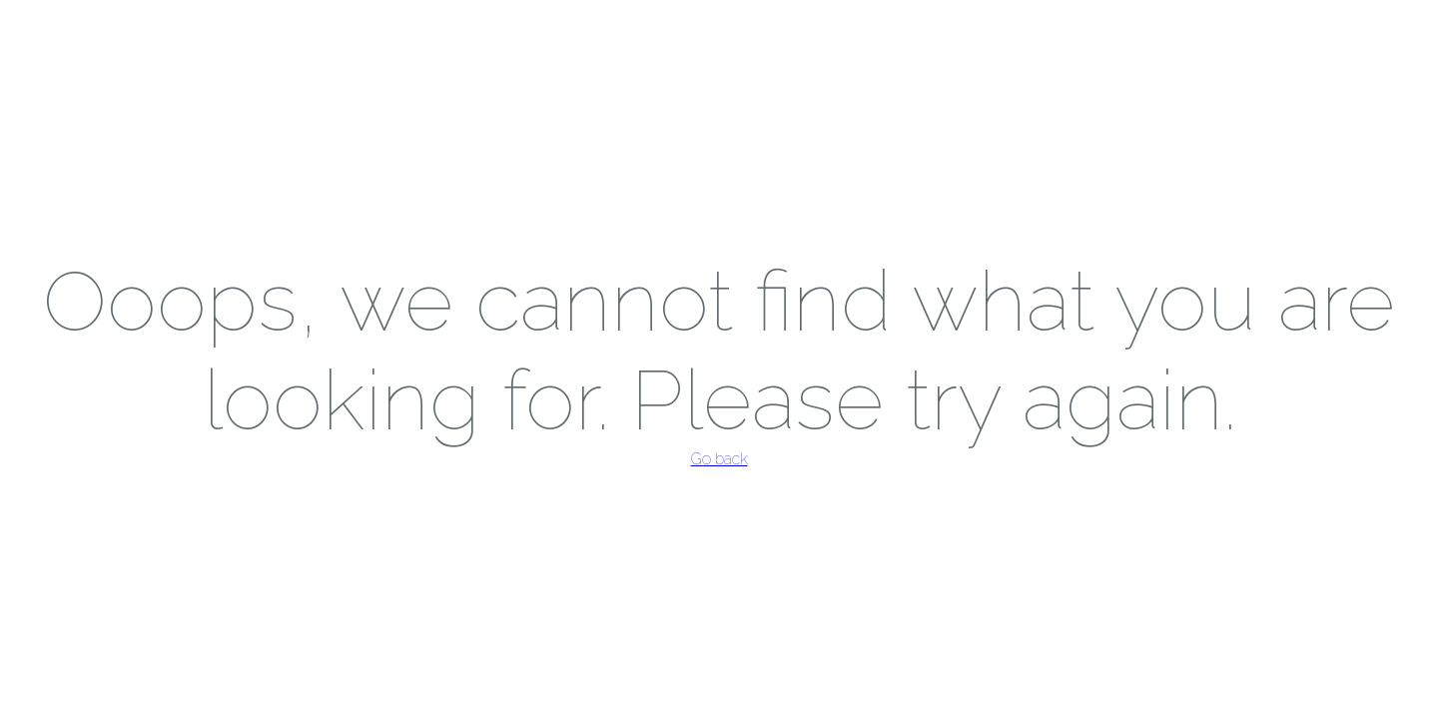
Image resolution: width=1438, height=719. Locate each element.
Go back (719, 458)
